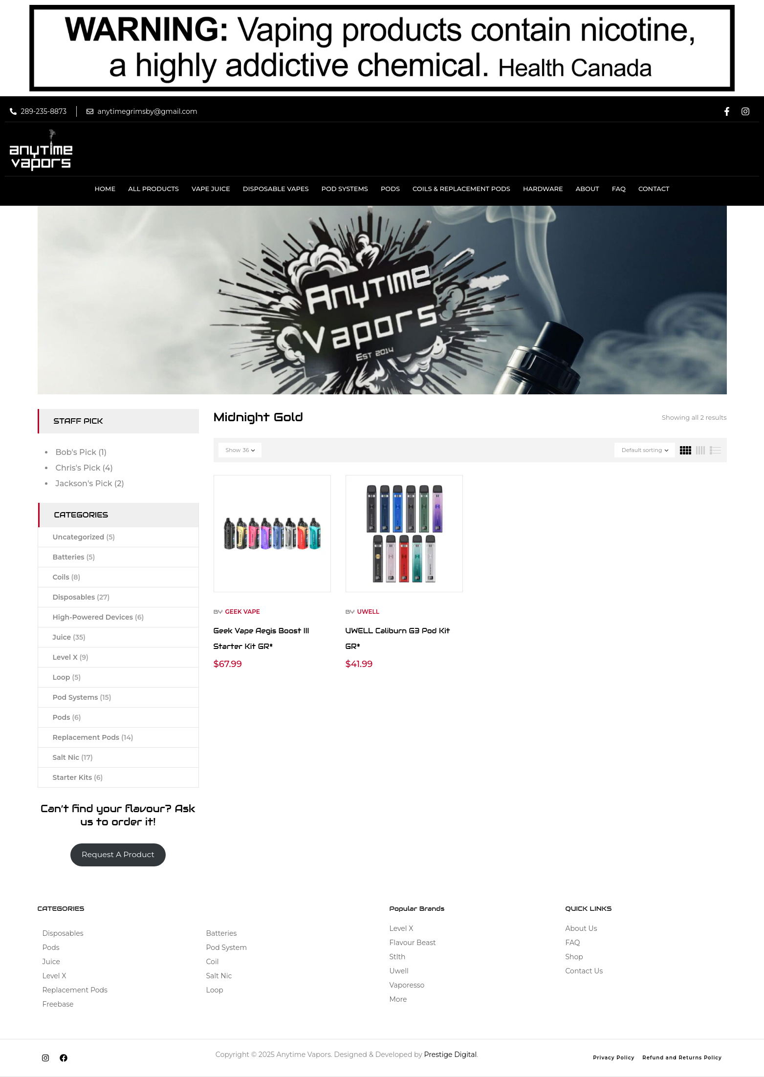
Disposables (81, 597)
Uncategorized (84, 537)
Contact (654, 189)
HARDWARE (543, 189)
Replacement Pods (93, 737)
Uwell (368, 611)
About (587, 189)
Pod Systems (345, 189)
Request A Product (118, 854)
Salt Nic (73, 757)
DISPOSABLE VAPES (276, 189)
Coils (67, 577)
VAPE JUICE (211, 189)
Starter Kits (78, 777)
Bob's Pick (76, 452)
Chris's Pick (78, 468)
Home (105, 189)
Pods (390, 189)
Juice (69, 637)
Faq (619, 189)
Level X (70, 657)
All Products (153, 189)
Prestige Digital (450, 1054)
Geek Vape (242, 611)
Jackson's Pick (84, 483)
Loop (67, 677)
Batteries (74, 557)
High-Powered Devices (98, 617)
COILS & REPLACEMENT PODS (461, 189)
